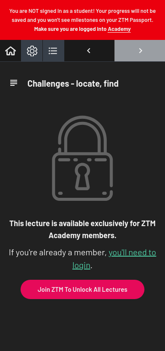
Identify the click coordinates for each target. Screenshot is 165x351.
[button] (10, 50)
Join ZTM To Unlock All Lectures (82, 289)
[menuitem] (31, 50)
